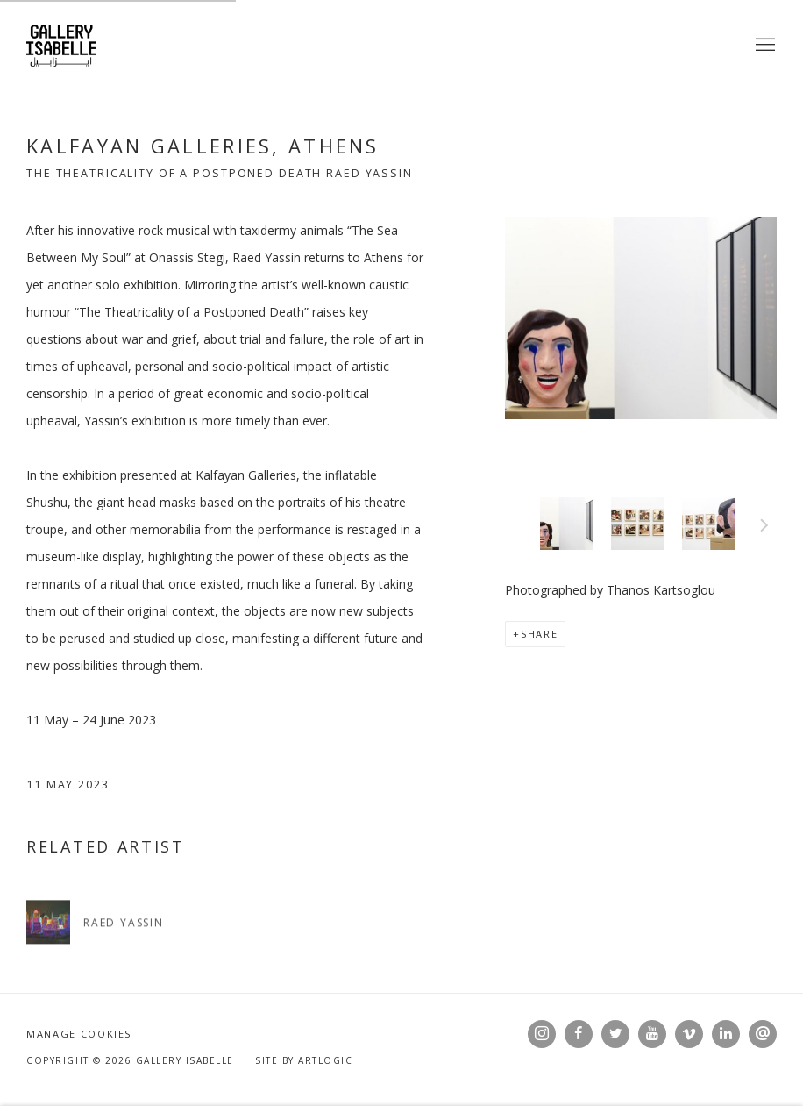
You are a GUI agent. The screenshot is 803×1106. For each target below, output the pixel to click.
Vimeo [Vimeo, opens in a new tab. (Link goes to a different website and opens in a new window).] (689, 1034)
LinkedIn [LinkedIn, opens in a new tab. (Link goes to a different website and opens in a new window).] (726, 1034)
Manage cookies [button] (78, 1033)
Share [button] (539, 633)
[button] (566, 523)
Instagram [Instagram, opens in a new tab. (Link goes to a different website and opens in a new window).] (542, 1034)
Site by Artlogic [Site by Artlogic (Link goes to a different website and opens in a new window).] (303, 1060)
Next (764, 528)
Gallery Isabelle (61, 46)
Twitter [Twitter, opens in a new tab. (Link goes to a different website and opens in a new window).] (615, 1034)
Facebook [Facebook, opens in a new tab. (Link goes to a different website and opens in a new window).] (579, 1034)
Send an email (763, 1034)
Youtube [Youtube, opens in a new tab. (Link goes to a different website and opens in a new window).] (652, 1034)
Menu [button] (763, 45)
